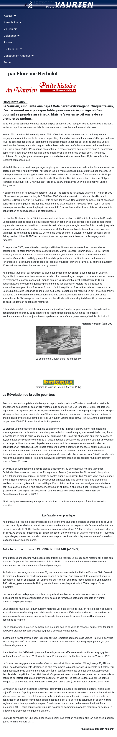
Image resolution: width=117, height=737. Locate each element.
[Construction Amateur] (32, 55)
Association (11, 22)
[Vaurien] (15, 29)
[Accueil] (14, 15)
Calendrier (10, 35)
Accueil (8, 15)
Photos (8, 42)
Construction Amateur (17, 55)
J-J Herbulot (11, 49)
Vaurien (8, 29)
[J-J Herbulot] (20, 49)
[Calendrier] (18, 35)
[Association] (20, 22)
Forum (8, 62)
